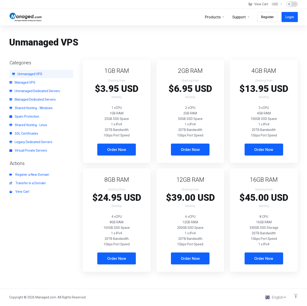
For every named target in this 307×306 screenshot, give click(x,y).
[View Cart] (258, 4)
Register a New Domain (29, 174)
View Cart (19, 191)
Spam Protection (24, 116)
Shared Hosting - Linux (28, 125)
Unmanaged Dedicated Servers (34, 91)
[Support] (241, 17)
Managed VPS (22, 82)
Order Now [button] (116, 149)
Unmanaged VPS (27, 74)
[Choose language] (276, 297)
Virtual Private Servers (28, 150)
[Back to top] (295, 296)
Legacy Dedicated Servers (30, 142)
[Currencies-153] (277, 4)
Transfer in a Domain (27, 183)
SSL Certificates (23, 133)
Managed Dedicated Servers (32, 99)
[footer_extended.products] (215, 17)
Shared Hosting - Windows (31, 108)
